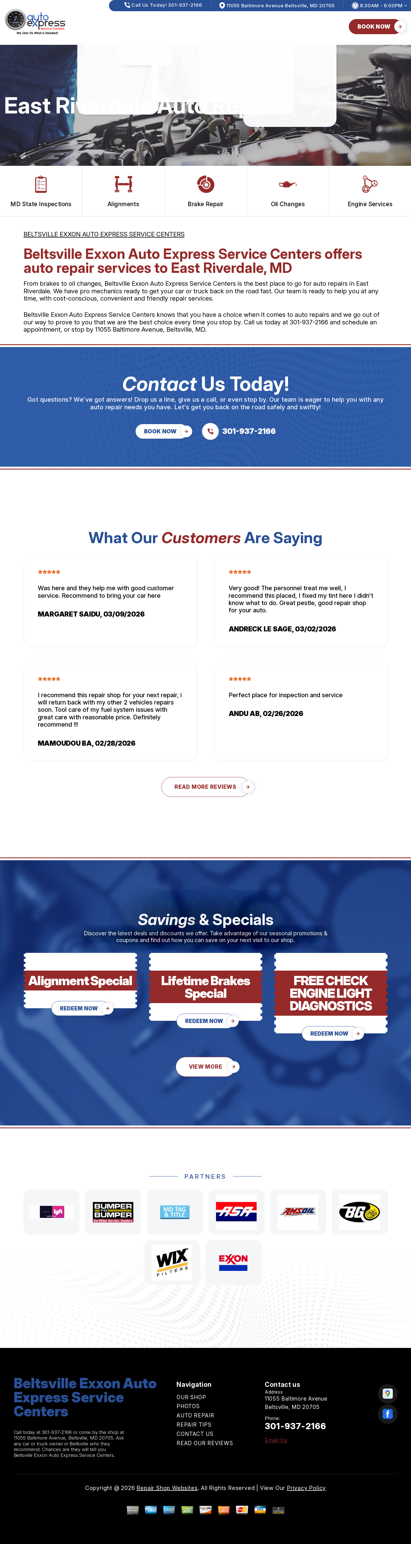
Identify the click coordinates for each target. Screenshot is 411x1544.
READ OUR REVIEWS (317, 26)
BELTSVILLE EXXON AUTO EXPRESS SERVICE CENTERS (104, 234)
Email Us (276, 1440)
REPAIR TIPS (215, 26)
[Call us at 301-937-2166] (239, 431)
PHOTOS (128, 26)
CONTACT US (260, 26)
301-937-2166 (309, 322)
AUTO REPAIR (168, 26)
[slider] (49, 571)
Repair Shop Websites (167, 1488)
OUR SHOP (91, 26)
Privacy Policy (306, 1488)
